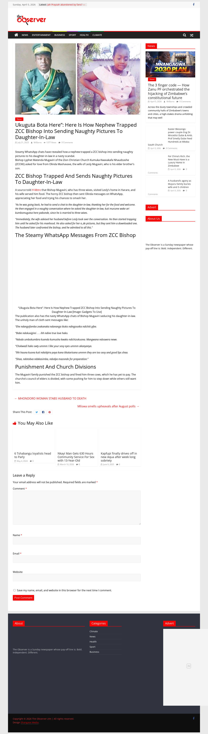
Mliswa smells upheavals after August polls (108, 406)
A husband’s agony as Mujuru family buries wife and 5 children (179, 183)
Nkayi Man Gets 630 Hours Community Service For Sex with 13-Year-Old (76, 456)
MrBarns (38, 142)
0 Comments (66, 142)
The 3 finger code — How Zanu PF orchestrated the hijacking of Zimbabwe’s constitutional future (169, 91)
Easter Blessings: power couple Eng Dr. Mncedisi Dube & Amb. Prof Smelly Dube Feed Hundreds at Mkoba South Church (170, 137)
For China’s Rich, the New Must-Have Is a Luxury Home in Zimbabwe (179, 161)
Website (18, 572)
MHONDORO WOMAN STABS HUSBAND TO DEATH (50, 398)
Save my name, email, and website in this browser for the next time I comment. (64, 590)
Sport (72, 34)
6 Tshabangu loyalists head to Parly (32, 455)
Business (59, 34)
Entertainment (41, 34)
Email (17, 553)
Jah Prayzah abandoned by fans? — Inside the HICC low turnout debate (66, 6)
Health (84, 34)
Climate (97, 34)
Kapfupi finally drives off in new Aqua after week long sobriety (119, 456)
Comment (20, 488)
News (25, 34)
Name (17, 535)
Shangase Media (30, 722)
